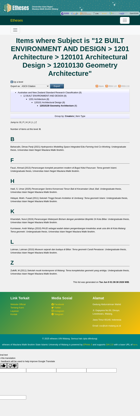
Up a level (18, 82)
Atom (101, 86)
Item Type (80, 116)
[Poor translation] (12, 365)
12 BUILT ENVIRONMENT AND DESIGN (43, 95)
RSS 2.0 (125, 86)
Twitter (56, 307)
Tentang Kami (17, 307)
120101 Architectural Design (48, 102)
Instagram (58, 311)
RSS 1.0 (112, 86)
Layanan (14, 311)
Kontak (13, 314)
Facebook (58, 304)
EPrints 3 (87, 344)
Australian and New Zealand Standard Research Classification (48, 92)
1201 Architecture (37, 99)
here (135, 344)
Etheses (16, 20)
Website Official (18, 304)
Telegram (57, 314)
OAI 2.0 (109, 344)
